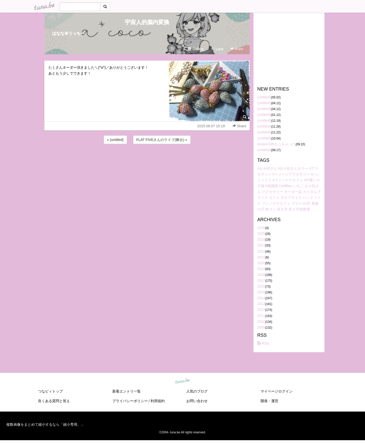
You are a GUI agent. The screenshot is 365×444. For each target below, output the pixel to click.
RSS (263, 343)
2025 (261, 234)
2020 (261, 263)
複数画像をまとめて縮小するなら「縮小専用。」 (45, 424)
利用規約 (158, 401)
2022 (261, 251)
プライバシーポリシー (130, 401)
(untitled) (264, 97)
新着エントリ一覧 (126, 391)
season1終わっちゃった (276, 144)
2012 (261, 310)
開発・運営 (269, 401)
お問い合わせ (197, 401)
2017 (261, 280)
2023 (261, 245)
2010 (261, 321)
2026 (261, 228)
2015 (261, 292)
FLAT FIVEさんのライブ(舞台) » (161, 140)
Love (217, 49)
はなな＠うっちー (68, 33)
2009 (261, 327)
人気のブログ (197, 391)
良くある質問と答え (54, 401)
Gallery (196, 49)
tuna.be (182, 380)
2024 (261, 239)
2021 (261, 257)
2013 (261, 304)
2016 (261, 286)
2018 (261, 275)
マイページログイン (277, 391)
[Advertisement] (147, 158)
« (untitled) (115, 140)
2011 (261, 316)
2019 (261, 269)
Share (236, 49)
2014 (261, 298)
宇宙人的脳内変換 (147, 22)
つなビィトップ (50, 391)
